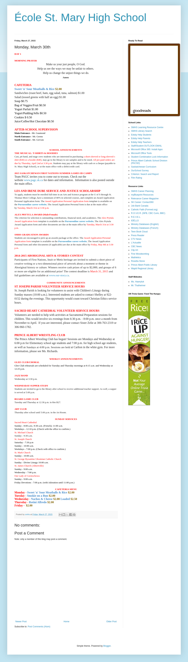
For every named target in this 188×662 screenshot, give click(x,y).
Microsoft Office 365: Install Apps (147, 149)
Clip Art (134, 250)
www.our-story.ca (59, 275)
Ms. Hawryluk (137, 281)
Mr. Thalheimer (138, 285)
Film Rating (136, 178)
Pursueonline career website (32, 204)
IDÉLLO (135, 220)
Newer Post (21, 621)
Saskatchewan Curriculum (143, 167)
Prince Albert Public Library (144, 265)
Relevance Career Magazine (145, 198)
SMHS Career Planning (142, 191)
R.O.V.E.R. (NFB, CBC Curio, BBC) (148, 213)
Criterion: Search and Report (145, 174)
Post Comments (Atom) (39, 626)
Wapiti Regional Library (142, 268)
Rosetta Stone (138, 261)
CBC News (136, 246)
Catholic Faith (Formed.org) (144, 209)
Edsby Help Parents (140, 138)
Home (66, 621)
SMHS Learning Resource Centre (147, 127)
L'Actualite (136, 242)
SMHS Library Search (141, 131)
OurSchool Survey (140, 170)
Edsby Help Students (141, 135)
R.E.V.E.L (135, 217)
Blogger (107, 646)
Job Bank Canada (139, 206)
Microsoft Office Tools (141, 153)
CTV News (136, 239)
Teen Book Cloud (139, 231)
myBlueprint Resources (142, 195)
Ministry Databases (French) (144, 228)
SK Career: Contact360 (142, 202)
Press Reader (137, 235)
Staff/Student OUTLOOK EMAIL (146, 146)
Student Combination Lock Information (149, 157)
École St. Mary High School (80, 17)
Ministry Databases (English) (145, 224)
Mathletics (136, 257)
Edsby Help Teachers (141, 142)
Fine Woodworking (140, 254)
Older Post (111, 621)
